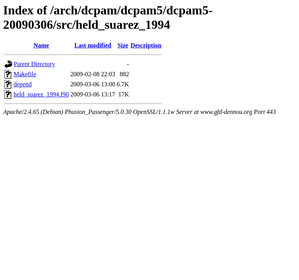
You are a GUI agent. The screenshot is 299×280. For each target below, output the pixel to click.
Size (123, 45)
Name (41, 45)
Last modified (92, 45)
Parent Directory (34, 64)
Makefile (25, 74)
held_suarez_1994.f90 (41, 94)
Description (145, 45)
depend (23, 84)
